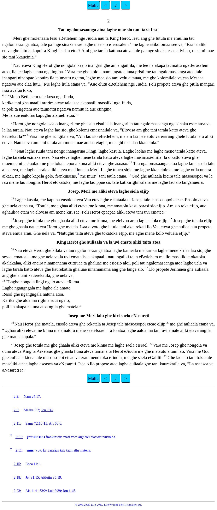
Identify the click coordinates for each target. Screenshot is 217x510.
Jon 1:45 (69, 491)
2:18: (17, 477)
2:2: (16, 396)
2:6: (16, 410)
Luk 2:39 (54, 491)
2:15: (17, 464)
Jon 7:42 (47, 410)
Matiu (93, 5)
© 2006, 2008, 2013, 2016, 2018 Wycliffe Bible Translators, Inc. (108, 504)
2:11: (17, 423)
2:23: (17, 491)
